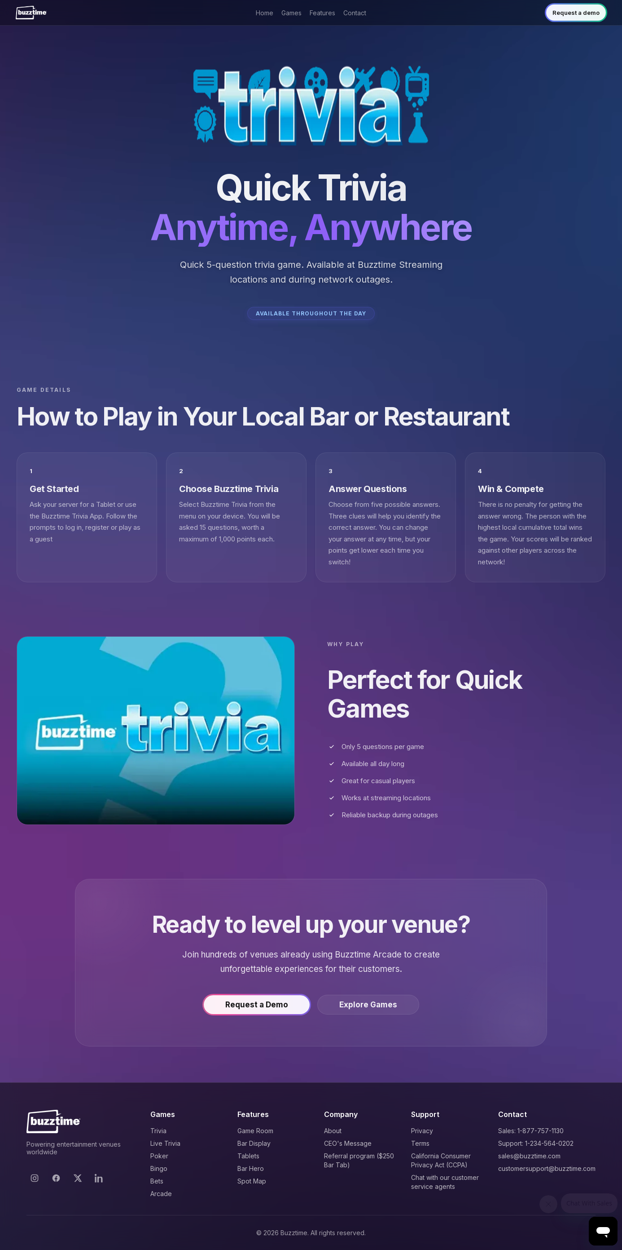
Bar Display (254, 1143)
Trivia (158, 1131)
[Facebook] (56, 1178)
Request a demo (576, 12)
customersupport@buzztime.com (547, 1168)
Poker (159, 1156)
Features (322, 13)
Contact (354, 13)
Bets (156, 1181)
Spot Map (251, 1181)
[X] (78, 1178)
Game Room (255, 1131)
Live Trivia (165, 1143)
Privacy (422, 1131)
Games (291, 13)
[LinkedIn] (99, 1178)
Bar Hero (250, 1168)
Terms (420, 1143)
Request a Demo (256, 1006)
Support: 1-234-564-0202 (536, 1143)
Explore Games (368, 1006)
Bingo (158, 1168)
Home (264, 13)
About (333, 1131)
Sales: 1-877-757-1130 (531, 1131)
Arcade (161, 1193)
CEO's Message (348, 1143)
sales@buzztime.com (529, 1156)
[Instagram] (34, 1178)
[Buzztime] (31, 12)
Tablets (248, 1156)
